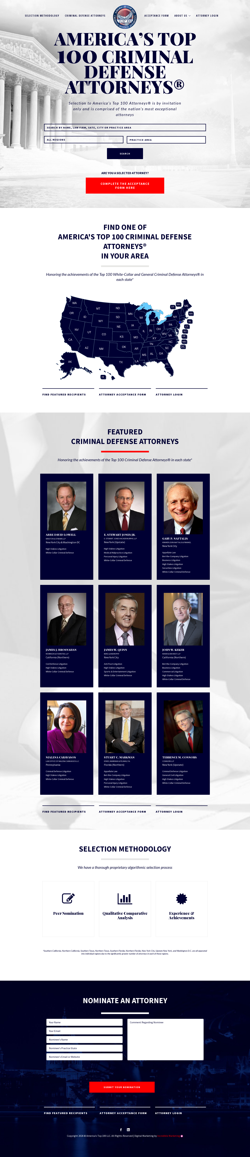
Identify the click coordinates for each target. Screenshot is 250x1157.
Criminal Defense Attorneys (85, 15)
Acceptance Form (156, 15)
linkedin (128, 1131)
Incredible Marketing (168, 1135)
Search (125, 153)
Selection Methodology (42, 15)
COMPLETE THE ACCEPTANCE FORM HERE (125, 186)
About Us (180, 15)
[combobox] (166, 140)
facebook (121, 1131)
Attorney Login (207, 15)
